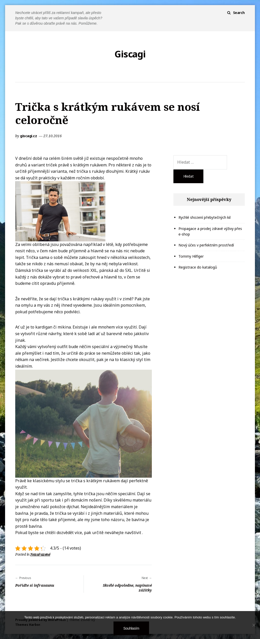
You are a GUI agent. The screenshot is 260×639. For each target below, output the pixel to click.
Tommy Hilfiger (191, 256)
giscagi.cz (29, 135)
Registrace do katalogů (197, 267)
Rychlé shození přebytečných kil (204, 217)
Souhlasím (131, 628)
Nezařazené (40, 554)
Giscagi (130, 54)
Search (239, 12)
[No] (253, 625)
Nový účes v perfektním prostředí (206, 245)
